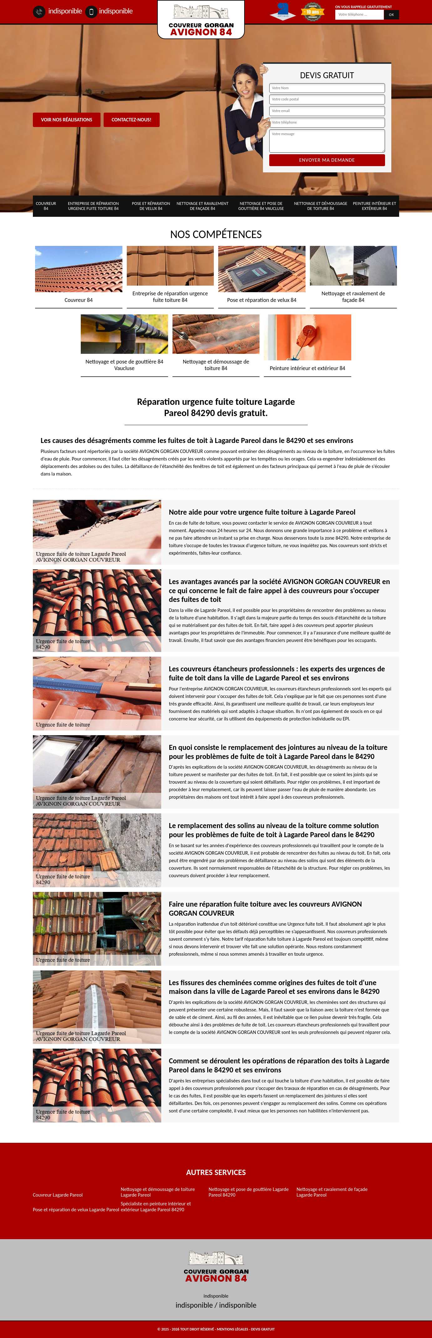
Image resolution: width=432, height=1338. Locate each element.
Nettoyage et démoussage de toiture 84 (320, 206)
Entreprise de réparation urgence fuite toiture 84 (93, 206)
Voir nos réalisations (66, 120)
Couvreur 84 (46, 206)
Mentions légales (232, 1329)
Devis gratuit (263, 1329)
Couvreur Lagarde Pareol (58, 1195)
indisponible (57, 10)
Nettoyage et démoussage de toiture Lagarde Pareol (158, 1192)
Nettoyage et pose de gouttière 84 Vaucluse (261, 206)
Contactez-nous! (132, 120)
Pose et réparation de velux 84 (151, 206)
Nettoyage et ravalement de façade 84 (203, 206)
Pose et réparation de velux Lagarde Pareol (76, 1210)
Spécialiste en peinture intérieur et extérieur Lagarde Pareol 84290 (156, 1206)
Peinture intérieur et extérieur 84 (374, 206)
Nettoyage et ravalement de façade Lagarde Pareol (332, 1192)
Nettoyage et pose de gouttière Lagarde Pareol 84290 (249, 1192)
